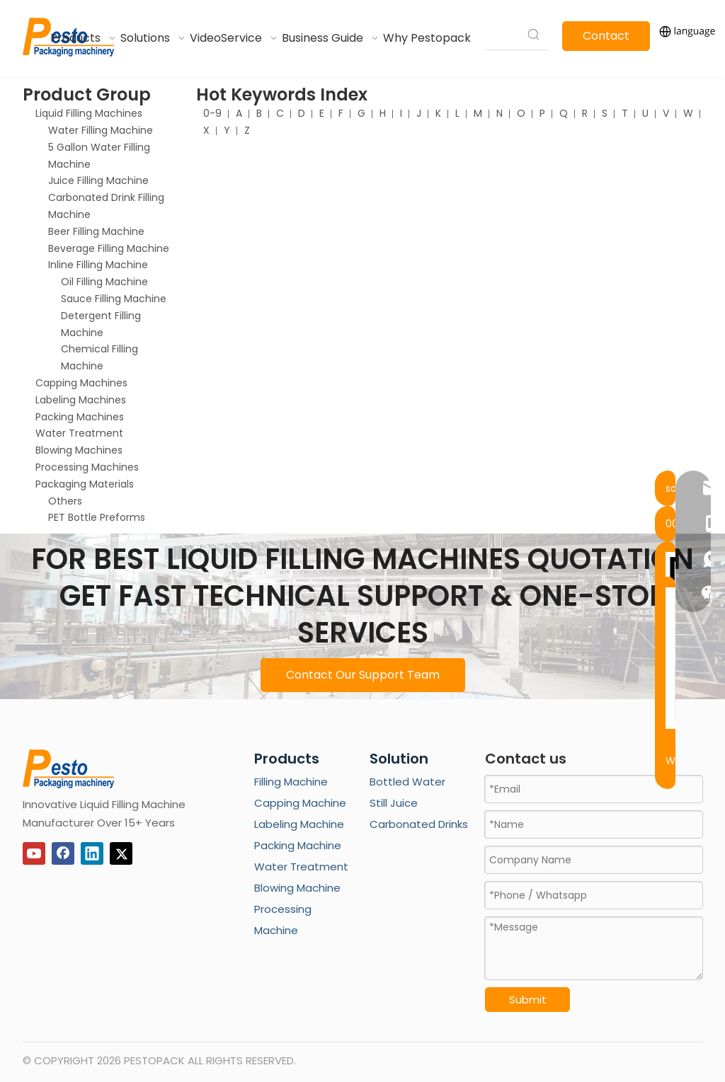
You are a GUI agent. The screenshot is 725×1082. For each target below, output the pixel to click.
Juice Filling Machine (98, 180)
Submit (528, 999)
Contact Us (606, 39)
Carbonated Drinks (419, 824)
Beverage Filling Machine (108, 248)
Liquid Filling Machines (88, 113)
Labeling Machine (299, 824)
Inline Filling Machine (98, 265)
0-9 (212, 113)
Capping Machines (81, 383)
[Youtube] (34, 853)
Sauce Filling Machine (113, 299)
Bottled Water (407, 781)
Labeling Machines (80, 400)
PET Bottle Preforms (96, 517)
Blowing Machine (297, 887)
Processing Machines (87, 467)
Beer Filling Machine (96, 231)
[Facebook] (63, 853)
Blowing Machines (78, 450)
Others (65, 501)
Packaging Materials (84, 484)
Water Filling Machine (100, 130)
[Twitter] (121, 853)
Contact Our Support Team (363, 675)
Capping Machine (300, 802)
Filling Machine (291, 781)
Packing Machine (297, 845)
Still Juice (394, 802)
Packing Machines (79, 417)
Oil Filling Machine (104, 282)
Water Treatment (79, 433)
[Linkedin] (92, 853)
